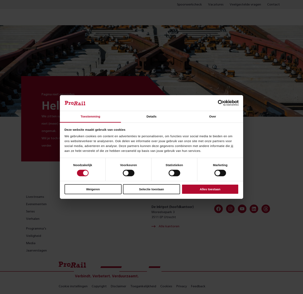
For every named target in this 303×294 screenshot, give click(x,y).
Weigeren (93, 189)
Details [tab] (151, 116)
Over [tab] (212, 116)
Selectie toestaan (151, 189)
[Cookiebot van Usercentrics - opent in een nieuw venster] (221, 103)
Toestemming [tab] (90, 116)
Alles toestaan (210, 189)
